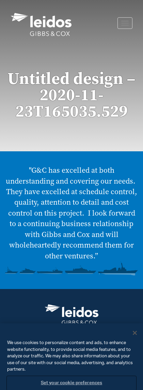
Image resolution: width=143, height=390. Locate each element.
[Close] (134, 334)
